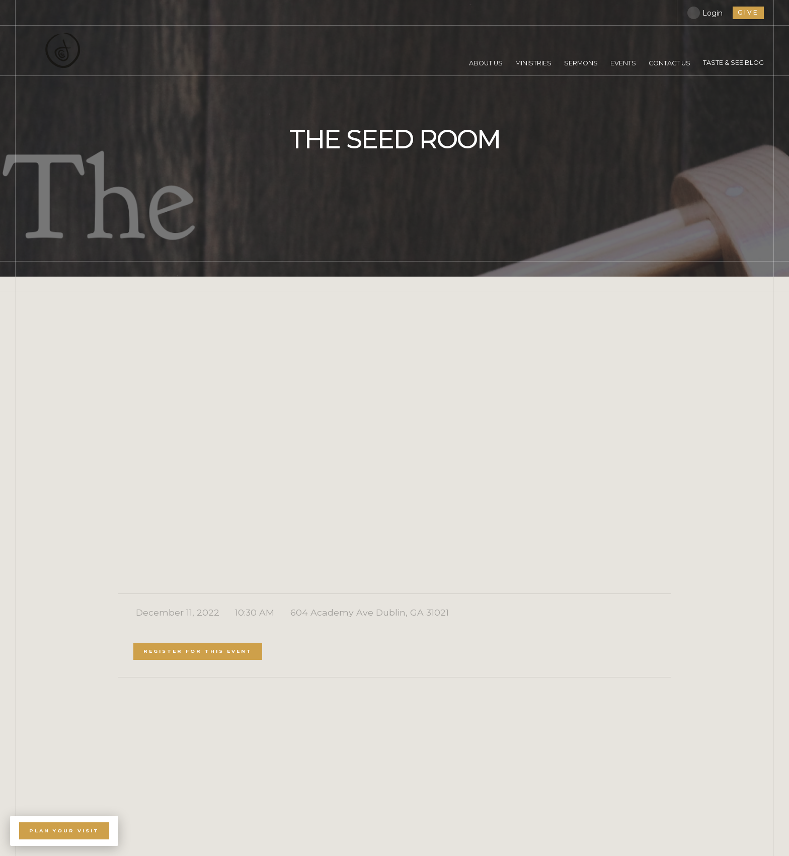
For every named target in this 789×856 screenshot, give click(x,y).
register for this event (197, 651)
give (748, 12)
